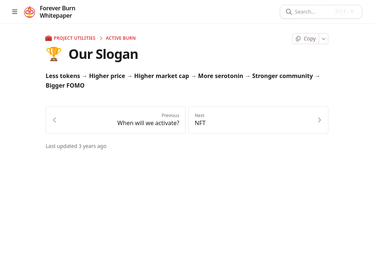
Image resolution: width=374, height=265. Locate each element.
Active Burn (121, 38)
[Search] (313, 11)
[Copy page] (305, 38)
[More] (323, 38)
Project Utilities (70, 38)
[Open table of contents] (15, 12)
